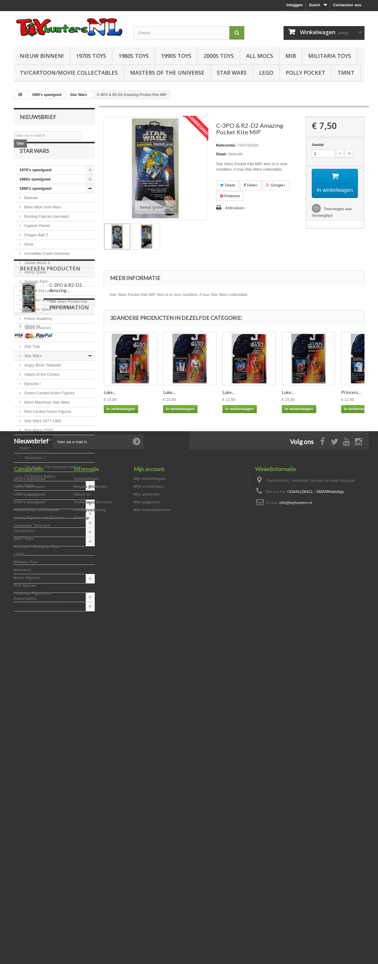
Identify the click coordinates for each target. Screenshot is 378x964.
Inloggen (295, 5)
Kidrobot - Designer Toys (42, 565)
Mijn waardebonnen (152, 837)
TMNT (346, 72)
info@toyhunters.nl (295, 830)
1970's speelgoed (35, 184)
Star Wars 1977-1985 (42, 435)
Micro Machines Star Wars (46, 417)
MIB (290, 55)
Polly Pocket (305, 72)
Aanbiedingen (87, 806)
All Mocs (259, 55)
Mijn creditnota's (149, 814)
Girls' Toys (29, 556)
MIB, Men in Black (39, 314)
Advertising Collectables (42, 528)
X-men (29, 509)
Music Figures (32, 602)
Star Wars (232, 72)
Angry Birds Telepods (42, 380)
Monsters (28, 593)
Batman (30, 212)
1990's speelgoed (35, 203)
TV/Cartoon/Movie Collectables (69, 72)
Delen (250, 185)
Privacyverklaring (90, 837)
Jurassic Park (35, 296)
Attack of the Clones (41, 389)
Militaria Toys (329, 55)
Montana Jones (37, 324)
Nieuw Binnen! (42, 55)
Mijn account (149, 796)
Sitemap (81, 845)
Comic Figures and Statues (44, 537)
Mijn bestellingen (149, 806)
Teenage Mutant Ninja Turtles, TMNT (47, 458)
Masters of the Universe (167, 72)
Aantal (318, 144)
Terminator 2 (34, 472)
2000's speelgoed (35, 519)
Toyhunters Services (93, 829)
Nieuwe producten (91, 814)
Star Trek (31, 361)
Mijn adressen (147, 821)
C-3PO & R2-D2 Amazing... (65, 663)
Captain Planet (36, 240)
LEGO (266, 72)
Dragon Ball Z (35, 249)
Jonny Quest (34, 287)
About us (32, 723)
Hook (28, 259)
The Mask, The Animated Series (51, 481)
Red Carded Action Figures (47, 426)
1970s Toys (91, 55)
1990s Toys (176, 55)
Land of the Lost (37, 305)
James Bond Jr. (37, 277)
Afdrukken (234, 208)
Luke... (110, 392)
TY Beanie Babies (39, 491)
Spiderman (33, 352)
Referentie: (226, 145)
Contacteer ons (347, 5)
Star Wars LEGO (38, 445)
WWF (28, 500)
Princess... (351, 392)
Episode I (32, 398)
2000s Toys (219, 55)
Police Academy (37, 333)
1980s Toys (133, 55)
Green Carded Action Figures (49, 407)
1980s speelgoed (35, 194)
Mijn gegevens (147, 829)
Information (39, 707)
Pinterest (230, 196)
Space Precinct (37, 342)
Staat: (221, 154)
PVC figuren (30, 612)
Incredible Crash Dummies (46, 268)
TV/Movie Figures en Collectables (50, 621)
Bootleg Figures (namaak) (46, 231)
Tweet (227, 185)
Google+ (275, 185)
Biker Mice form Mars (42, 221)
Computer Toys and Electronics (48, 547)
